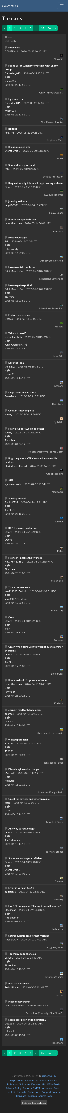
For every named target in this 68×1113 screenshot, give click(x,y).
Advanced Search (51, 1088)
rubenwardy (49, 1075)
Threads (21, 1091)
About (20, 1080)
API (43, 1084)
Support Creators (51, 1091)
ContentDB (10, 6)
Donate (35, 1084)
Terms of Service (48, 1080)
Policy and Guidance (18, 1084)
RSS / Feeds (53, 1084)
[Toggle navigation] (61, 6)
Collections (34, 1091)
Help (12, 1080)
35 (42, 28)
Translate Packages (26, 1095)
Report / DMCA (31, 1088)
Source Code (45, 1095)
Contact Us (31, 1080)
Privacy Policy (13, 1088)
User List (10, 1091)
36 (49, 28)
